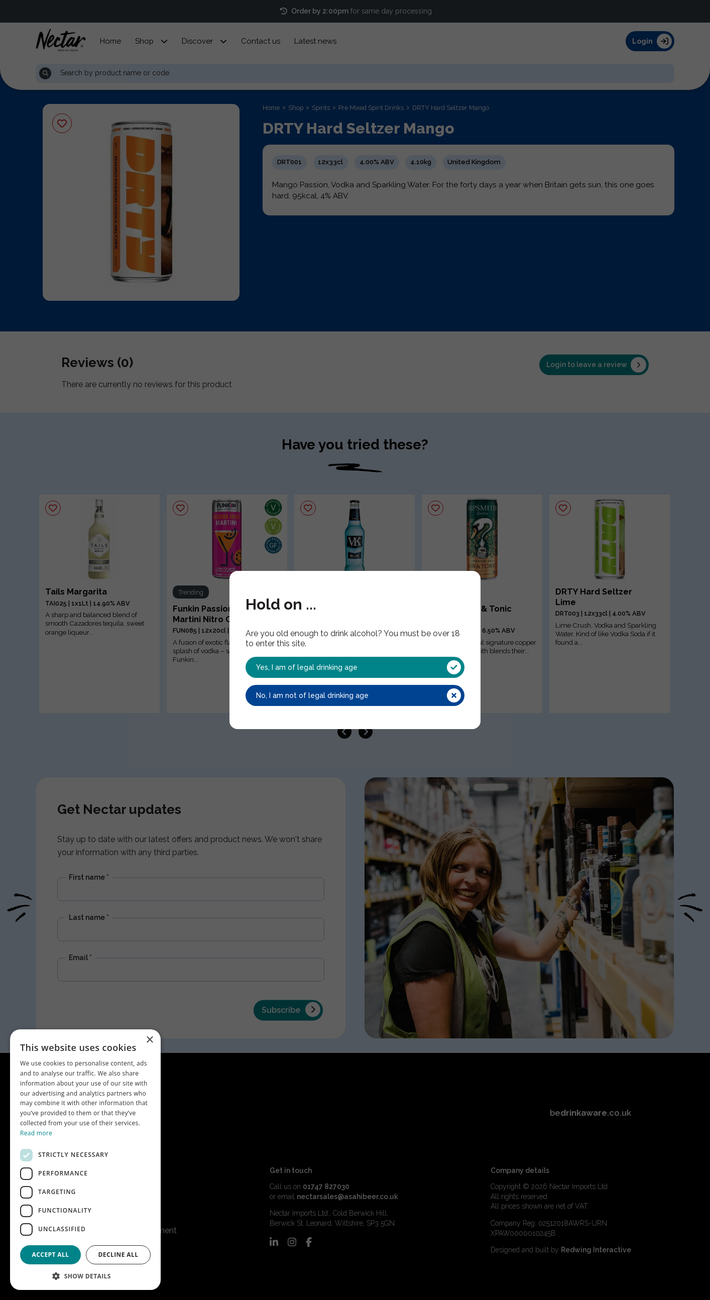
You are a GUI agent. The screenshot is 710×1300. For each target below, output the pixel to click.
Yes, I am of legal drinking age (358, 667)
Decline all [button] (118, 1254)
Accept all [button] (50, 1254)
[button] (85, 1275)
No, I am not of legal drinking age (358, 695)
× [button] (149, 1040)
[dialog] (85, 1159)
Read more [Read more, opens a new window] (36, 1133)
